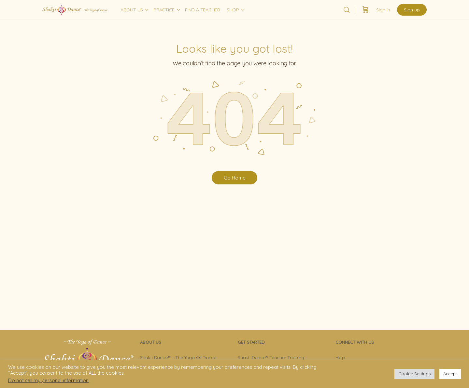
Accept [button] (450, 373)
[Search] (346, 10)
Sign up (412, 10)
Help (340, 357)
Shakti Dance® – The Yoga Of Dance (178, 357)
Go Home (235, 178)
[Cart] (365, 10)
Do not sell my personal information (48, 380)
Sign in (383, 10)
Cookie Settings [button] (414, 373)
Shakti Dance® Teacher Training (271, 357)
